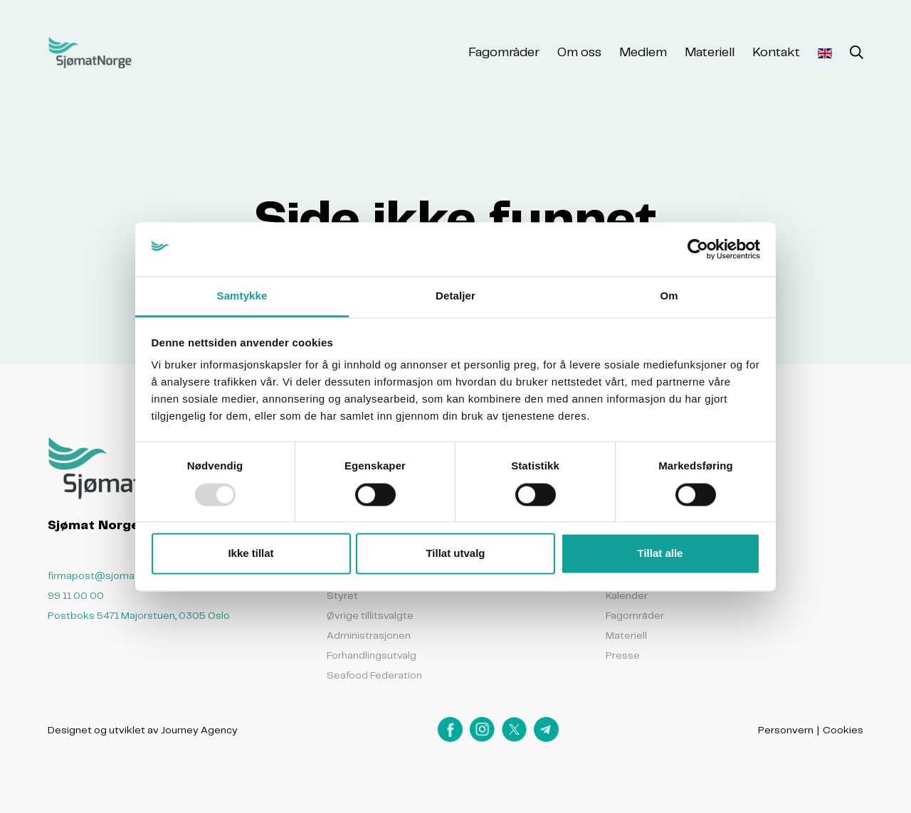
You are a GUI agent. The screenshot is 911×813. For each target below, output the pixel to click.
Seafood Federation (374, 675)
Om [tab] (669, 296)
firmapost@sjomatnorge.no (114, 575)
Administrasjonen (369, 635)
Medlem (643, 51)
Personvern (785, 729)
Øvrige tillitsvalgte (370, 615)
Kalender (627, 595)
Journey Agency (199, 729)
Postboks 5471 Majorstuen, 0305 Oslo (139, 615)
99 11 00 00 (76, 595)
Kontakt (776, 51)
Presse (623, 655)
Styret (342, 595)
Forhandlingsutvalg (371, 655)
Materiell (709, 51)
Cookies (843, 729)
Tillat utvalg (455, 554)
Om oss (579, 51)
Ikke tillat (250, 554)
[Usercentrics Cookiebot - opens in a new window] (698, 249)
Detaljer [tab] (455, 296)
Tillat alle (660, 554)
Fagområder (503, 51)
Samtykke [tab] (242, 296)
